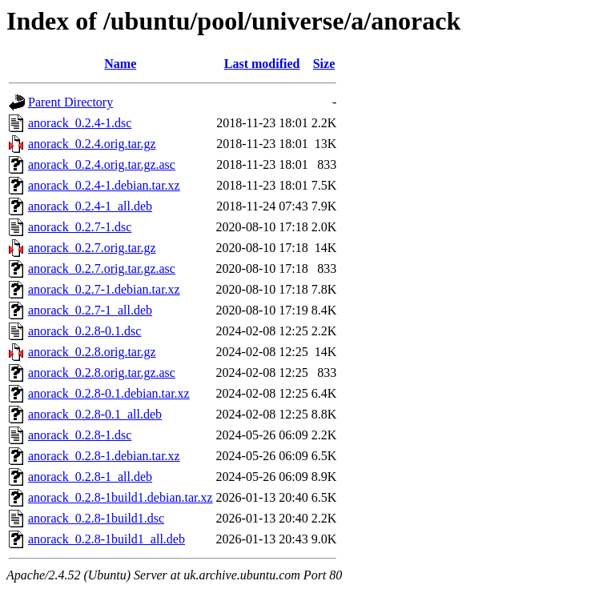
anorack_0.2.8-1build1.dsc (96, 518)
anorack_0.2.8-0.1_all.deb (95, 414)
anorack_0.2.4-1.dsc (79, 123)
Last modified (262, 63)
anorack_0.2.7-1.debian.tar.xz (104, 289)
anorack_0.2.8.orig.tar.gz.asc (101, 372)
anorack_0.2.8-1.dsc (79, 435)
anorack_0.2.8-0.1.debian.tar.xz (109, 393)
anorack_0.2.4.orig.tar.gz (92, 143)
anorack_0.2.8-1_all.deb (90, 476)
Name (120, 63)
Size (324, 63)
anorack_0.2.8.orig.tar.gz (92, 352)
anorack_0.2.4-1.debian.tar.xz (104, 185)
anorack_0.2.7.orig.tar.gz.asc (101, 268)
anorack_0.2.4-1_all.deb (90, 206)
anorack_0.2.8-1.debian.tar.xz (104, 456)
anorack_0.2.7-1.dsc (79, 227)
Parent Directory (70, 102)
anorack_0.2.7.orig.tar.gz (92, 247)
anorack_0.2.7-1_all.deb (90, 310)
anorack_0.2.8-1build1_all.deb (106, 539)
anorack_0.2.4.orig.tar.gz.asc (101, 164)
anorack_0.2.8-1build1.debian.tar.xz (120, 497)
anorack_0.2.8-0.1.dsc (84, 331)
